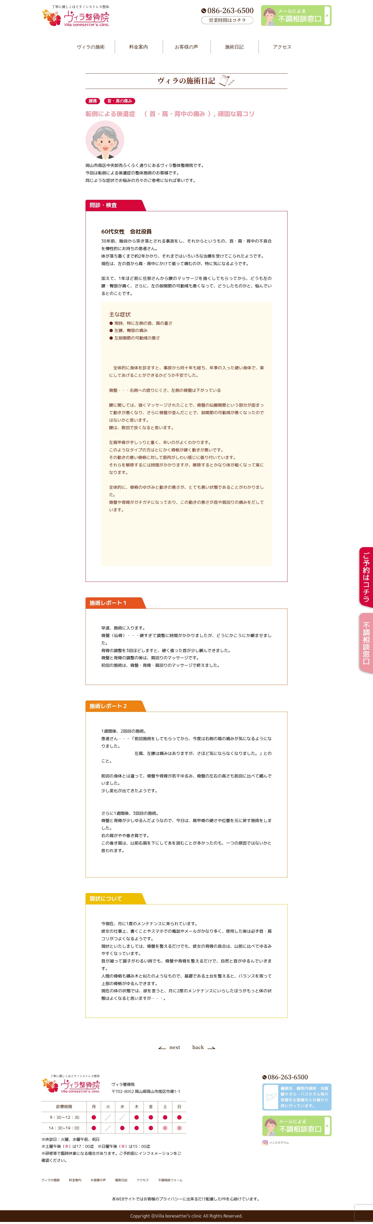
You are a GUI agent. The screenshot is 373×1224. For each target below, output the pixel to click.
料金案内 (88, 1181)
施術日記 (148, 1181)
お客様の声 (118, 1181)
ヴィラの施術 (55, 1181)
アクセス (176, 1181)
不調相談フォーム (214, 1181)
